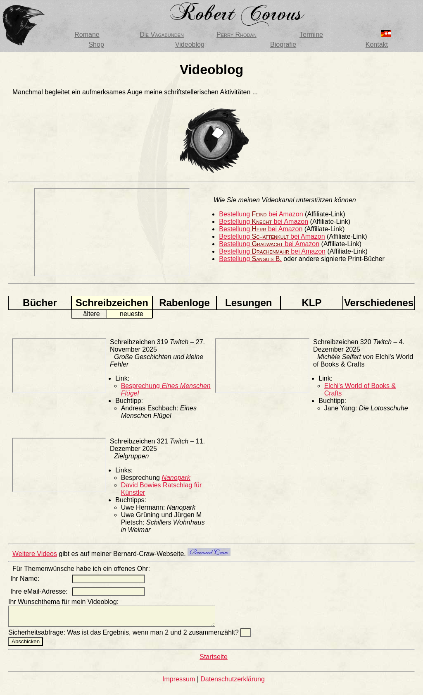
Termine (311, 34)
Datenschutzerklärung (232, 682)
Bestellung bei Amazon (261, 214)
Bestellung (250, 258)
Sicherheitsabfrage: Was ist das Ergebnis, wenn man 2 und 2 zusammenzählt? (124, 636)
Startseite (214, 660)
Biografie (283, 44)
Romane (86, 34)
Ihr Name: (24, 578)
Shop (96, 44)
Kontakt (377, 44)
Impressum (178, 682)
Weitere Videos (34, 553)
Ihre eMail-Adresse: (39, 591)
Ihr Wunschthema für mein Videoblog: (63, 601)
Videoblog (189, 44)
